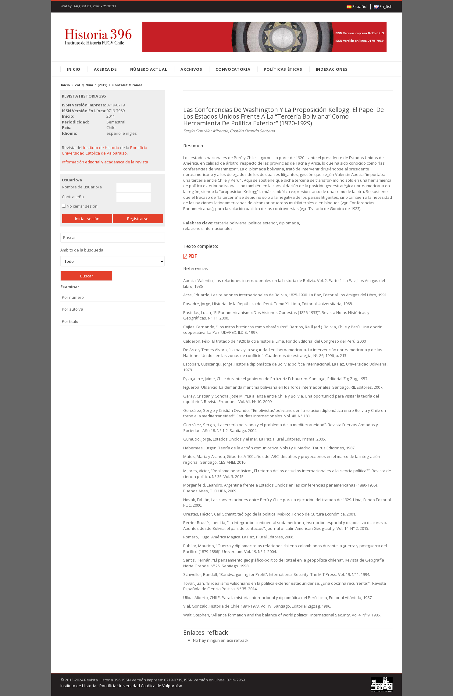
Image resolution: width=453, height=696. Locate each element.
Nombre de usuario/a (82, 187)
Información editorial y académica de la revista (105, 162)
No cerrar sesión (82, 206)
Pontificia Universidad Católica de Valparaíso (104, 150)
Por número (73, 297)
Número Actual (148, 69)
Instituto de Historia (101, 147)
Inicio (73, 69)
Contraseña (73, 196)
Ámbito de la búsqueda (112, 256)
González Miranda (127, 85)
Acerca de (105, 69)
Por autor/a (72, 309)
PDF (190, 256)
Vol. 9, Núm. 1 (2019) (91, 85)
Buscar (112, 238)
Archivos (191, 69)
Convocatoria (233, 69)
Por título (70, 321)
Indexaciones (332, 69)
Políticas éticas (283, 69)
